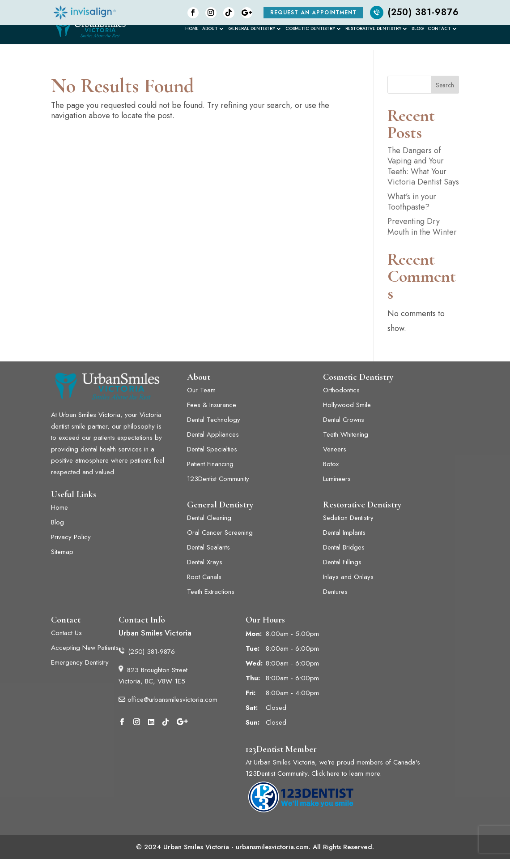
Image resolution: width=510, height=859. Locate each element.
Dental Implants (345, 532)
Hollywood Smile (347, 405)
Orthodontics (341, 390)
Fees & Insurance (211, 405)
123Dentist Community (218, 479)
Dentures (335, 592)
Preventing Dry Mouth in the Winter (422, 226)
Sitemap (62, 552)
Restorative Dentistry (373, 29)
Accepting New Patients (85, 648)
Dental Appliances (213, 434)
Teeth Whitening (345, 434)
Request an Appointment (313, 13)
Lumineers (338, 479)
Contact (439, 29)
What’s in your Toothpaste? (411, 202)
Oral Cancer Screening (220, 532)
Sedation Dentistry (348, 518)
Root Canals (204, 577)
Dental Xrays (204, 562)
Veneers (334, 449)
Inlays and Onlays (348, 577)
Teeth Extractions (210, 592)
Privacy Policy (71, 537)
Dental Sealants (208, 547)
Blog (418, 29)
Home (192, 29)
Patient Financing (210, 464)
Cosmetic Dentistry (310, 29)
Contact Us (66, 633)
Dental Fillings (342, 562)
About (210, 29)
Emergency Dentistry (80, 662)
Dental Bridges (344, 547)
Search (445, 85)
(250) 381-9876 (414, 12)
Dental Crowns (343, 420)
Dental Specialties (212, 449)
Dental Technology (213, 420)
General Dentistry (251, 29)
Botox (331, 464)
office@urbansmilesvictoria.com (168, 699)
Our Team (201, 390)
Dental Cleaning (209, 518)
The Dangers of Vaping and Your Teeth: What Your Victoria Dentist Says (423, 166)
